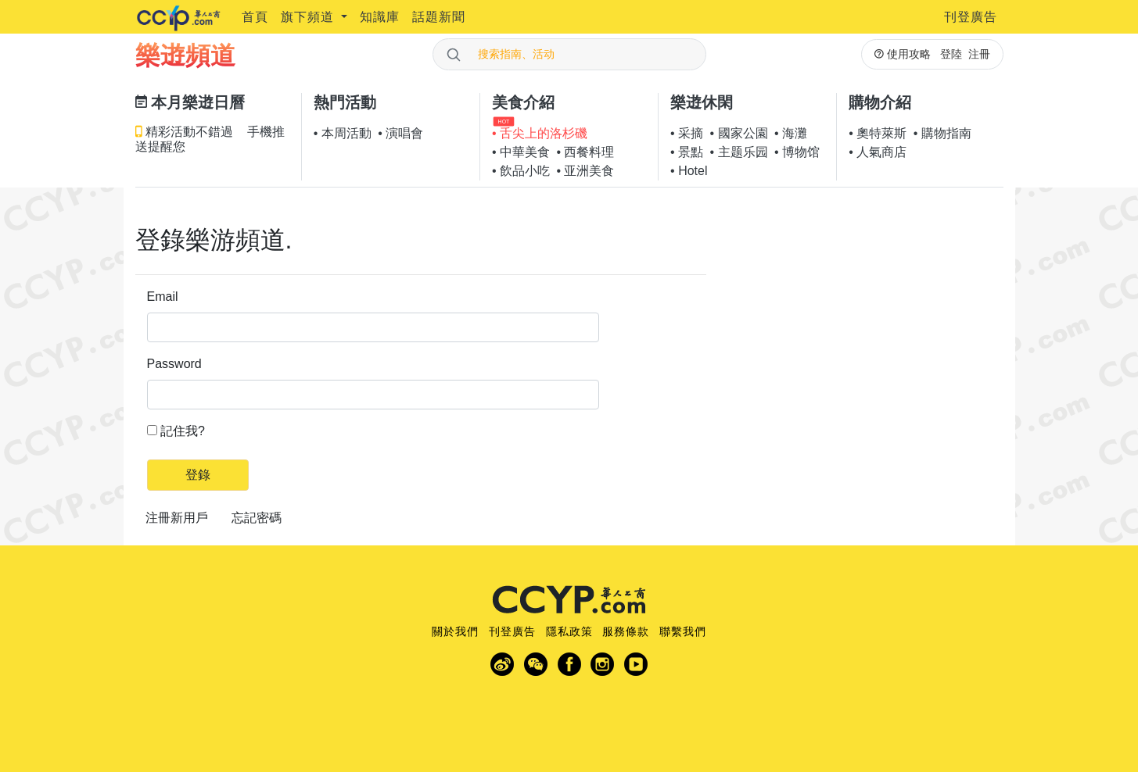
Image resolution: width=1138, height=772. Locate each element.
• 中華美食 (521, 152)
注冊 (979, 54)
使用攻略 (902, 54)
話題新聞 (438, 16)
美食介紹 (523, 102)
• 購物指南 (942, 133)
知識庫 (380, 16)
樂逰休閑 (701, 102)
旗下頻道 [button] (309, 16)
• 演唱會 (400, 133)
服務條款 (625, 631)
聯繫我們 (682, 631)
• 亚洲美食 (585, 170)
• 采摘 (686, 133)
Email (162, 296)
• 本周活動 (343, 133)
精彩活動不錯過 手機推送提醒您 (210, 139)
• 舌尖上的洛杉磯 (539, 133)
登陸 (951, 54)
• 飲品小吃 (521, 170)
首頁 (255, 16)
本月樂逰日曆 (190, 102)
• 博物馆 (797, 152)
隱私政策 (569, 631)
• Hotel (688, 170)
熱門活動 (345, 102)
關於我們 (455, 631)
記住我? (182, 431)
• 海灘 (790, 133)
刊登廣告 (970, 16)
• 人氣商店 (877, 152)
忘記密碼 (257, 517)
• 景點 (686, 152)
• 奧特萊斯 (877, 133)
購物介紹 (880, 102)
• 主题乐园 (739, 152)
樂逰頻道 (185, 55)
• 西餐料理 (585, 152)
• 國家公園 (739, 133)
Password (174, 363)
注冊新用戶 (176, 517)
